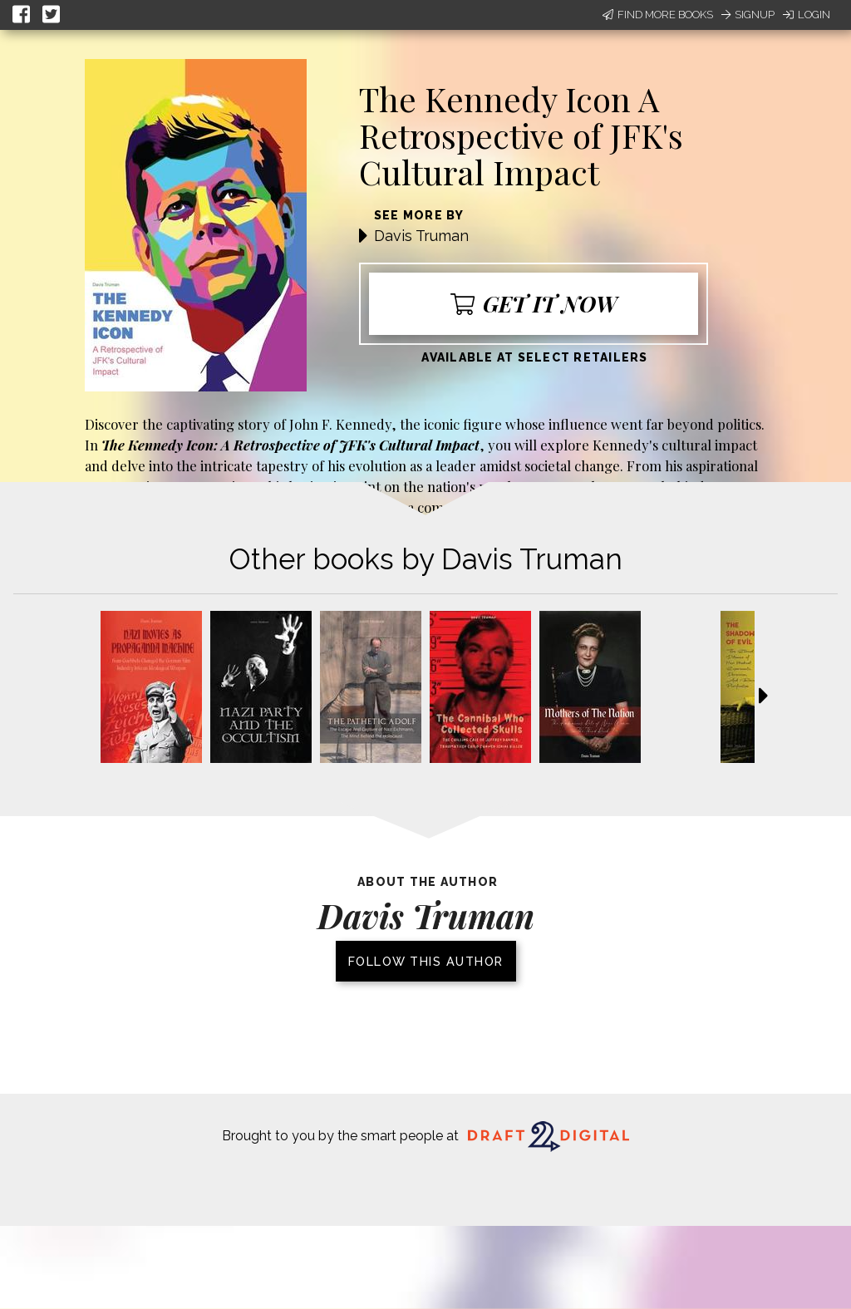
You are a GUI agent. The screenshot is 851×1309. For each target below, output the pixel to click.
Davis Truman (421, 235)
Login (806, 14)
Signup (748, 14)
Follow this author (426, 961)
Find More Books (658, 14)
